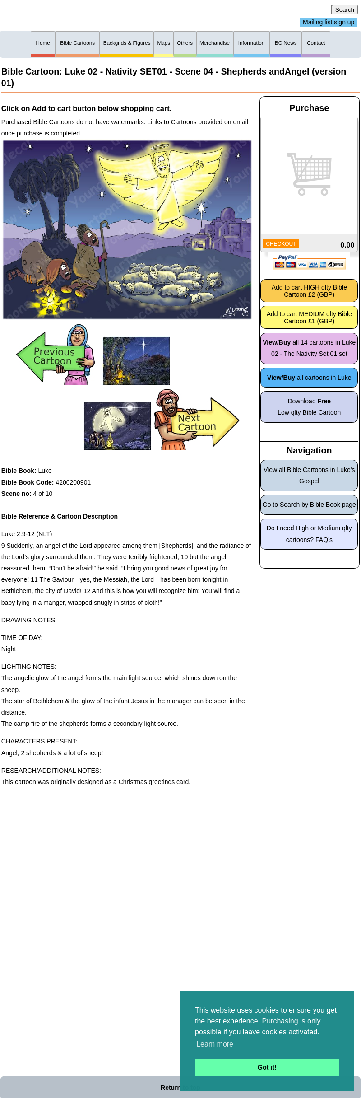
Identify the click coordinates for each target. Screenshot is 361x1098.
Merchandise (214, 43)
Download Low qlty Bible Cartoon (309, 406)
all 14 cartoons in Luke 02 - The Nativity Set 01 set (309, 348)
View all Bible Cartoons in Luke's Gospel (309, 475)
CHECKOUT (281, 244)
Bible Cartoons (77, 43)
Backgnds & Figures (127, 43)
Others (185, 43)
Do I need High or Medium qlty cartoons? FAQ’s (309, 533)
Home (43, 43)
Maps (163, 43)
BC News (286, 43)
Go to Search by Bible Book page (309, 504)
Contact (316, 43)
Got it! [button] (267, 1067)
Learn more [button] (214, 1044)
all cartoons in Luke (309, 377)
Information (251, 43)
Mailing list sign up (328, 22)
